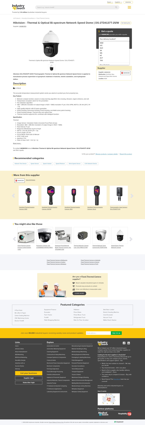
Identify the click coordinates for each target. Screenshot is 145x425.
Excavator (47, 312)
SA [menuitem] (101, 51)
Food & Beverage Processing (55, 371)
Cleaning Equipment (52, 352)
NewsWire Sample (20, 360)
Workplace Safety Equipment (80, 391)
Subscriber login (29, 383)
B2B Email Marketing (21, 357)
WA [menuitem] (101, 53)
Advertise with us (20, 363)
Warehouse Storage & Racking (80, 377)
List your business (28, 373)
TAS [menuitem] (101, 60)
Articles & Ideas (19, 349)
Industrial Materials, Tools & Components (58, 380)
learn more (79, 293)
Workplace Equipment (78, 389)
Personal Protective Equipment (80, 363)
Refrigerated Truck (79, 317)
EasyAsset (117, 379)
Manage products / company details (107, 154)
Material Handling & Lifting (79, 349)
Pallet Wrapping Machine (52, 320)
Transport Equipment (77, 371)
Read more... (17, 143)
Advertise (128, 2)
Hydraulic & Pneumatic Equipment (56, 377)
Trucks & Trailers (76, 374)
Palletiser (76, 309)
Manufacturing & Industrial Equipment (82, 346)
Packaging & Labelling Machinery (81, 357)
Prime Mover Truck (79, 315)
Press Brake (77, 312)
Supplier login (29, 378)
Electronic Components (53, 366)
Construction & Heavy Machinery (56, 354)
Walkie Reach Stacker (110, 320)
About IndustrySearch (21, 352)
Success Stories (19, 366)
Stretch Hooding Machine (111, 312)
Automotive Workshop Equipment (56, 349)
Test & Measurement (77, 369)
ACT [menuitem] (101, 58)
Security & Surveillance (28, 18)
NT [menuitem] (101, 56)
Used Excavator (108, 315)
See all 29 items (30, 180)
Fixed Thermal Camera (43, 18)
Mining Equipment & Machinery (80, 354)
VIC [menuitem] (101, 45)
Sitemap (17, 369)
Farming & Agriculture (53, 369)
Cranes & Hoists (51, 360)
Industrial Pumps (51, 383)
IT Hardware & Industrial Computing (57, 386)
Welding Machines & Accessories (81, 383)
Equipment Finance (50, 309)
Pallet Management (77, 360)
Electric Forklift (19, 321)
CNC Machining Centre (22, 318)
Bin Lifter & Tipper (20, 313)
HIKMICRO (22, 26)
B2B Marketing (19, 354)
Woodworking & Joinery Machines (81, 386)
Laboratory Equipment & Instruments (57, 391)
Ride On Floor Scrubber (81, 320)
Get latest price (125, 23)
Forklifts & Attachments (53, 374)
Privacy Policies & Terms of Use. (56, 422)
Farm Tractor (48, 315)
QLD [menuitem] (101, 48)
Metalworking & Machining (79, 352)
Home (17, 346)
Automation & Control (53, 346)
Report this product (126, 154)
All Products (16, 18)
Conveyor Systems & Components (56, 357)
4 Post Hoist (18, 310)
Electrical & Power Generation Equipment (58, 363)
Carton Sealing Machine (22, 315)
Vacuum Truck (107, 317)
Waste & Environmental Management (82, 380)
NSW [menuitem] (101, 43)
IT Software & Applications (54, 389)
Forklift (46, 317)
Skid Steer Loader (108, 309)
